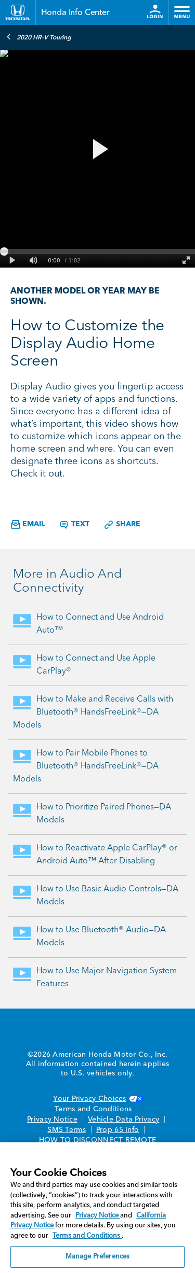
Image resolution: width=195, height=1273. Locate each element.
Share (121, 525)
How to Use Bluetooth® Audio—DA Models (101, 936)
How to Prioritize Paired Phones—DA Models (103, 813)
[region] (97, 1207)
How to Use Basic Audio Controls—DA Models (107, 895)
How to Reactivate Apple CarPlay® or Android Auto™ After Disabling (106, 854)
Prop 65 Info (117, 1130)
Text (74, 525)
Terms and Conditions (93, 1109)
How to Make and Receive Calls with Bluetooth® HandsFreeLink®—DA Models (93, 712)
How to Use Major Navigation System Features (106, 977)
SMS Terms (66, 1130)
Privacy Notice (52, 1119)
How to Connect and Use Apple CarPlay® (95, 665)
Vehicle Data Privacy (123, 1119)
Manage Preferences (97, 1256)
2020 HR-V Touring (38, 37)
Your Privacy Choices (97, 1098)
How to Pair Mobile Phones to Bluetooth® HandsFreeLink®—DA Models (86, 766)
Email (28, 524)
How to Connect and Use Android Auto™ (100, 624)
